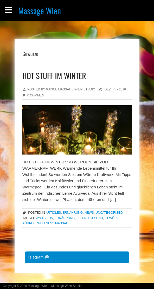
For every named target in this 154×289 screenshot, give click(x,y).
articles (53, 212)
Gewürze (113, 218)
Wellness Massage (53, 223)
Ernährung (73, 212)
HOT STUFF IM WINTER (54, 76)
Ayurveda (44, 218)
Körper (29, 223)
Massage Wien (39, 10)
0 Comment (36, 95)
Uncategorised (109, 212)
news (89, 212)
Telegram (38, 257)
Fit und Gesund (89, 218)
